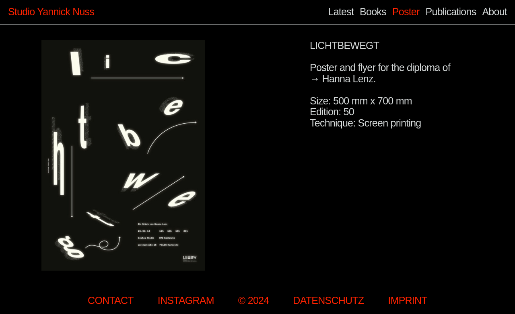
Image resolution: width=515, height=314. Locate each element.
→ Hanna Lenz (341, 78)
